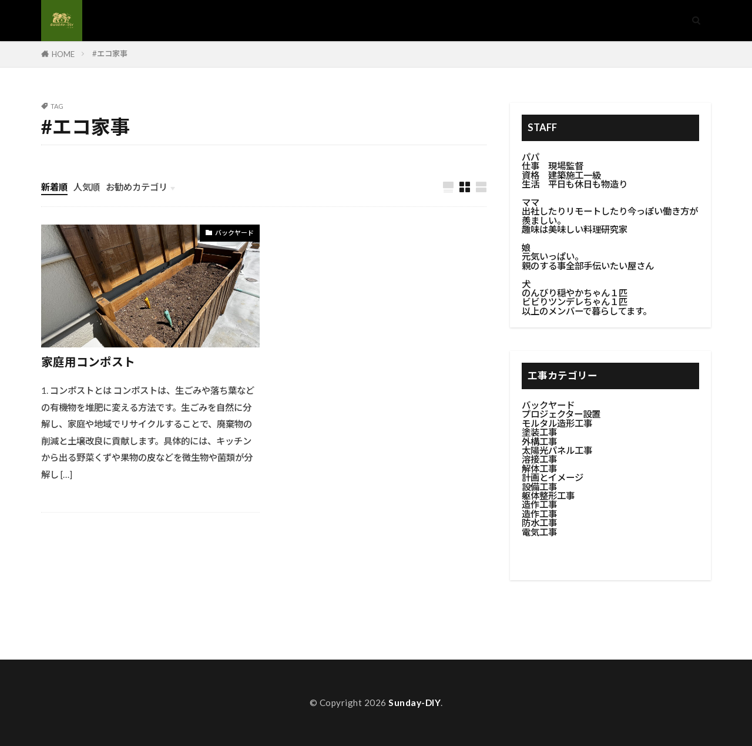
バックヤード (234, 232)
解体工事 (539, 468)
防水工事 (539, 522)
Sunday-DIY (414, 702)
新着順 (54, 187)
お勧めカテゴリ (136, 187)
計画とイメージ (552, 477)
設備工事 (539, 486)
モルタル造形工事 (557, 423)
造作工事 (539, 504)
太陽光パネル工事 (557, 450)
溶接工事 (539, 459)
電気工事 (539, 532)
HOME (63, 54)
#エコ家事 (109, 53)
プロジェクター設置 (561, 414)
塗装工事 (539, 432)
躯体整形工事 (548, 495)
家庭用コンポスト (88, 361)
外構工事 (539, 441)
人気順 (86, 187)
